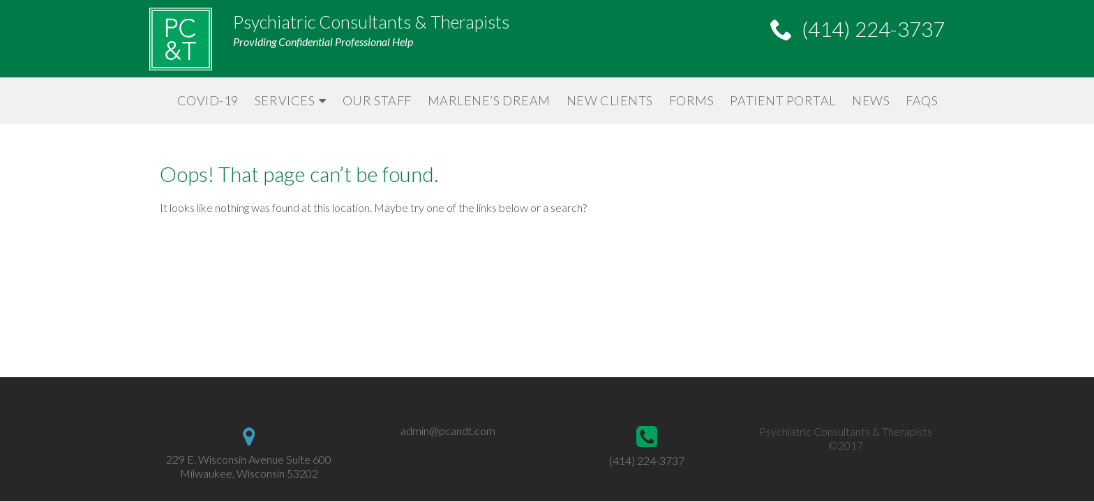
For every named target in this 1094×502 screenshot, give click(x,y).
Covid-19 (208, 100)
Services (285, 100)
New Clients (610, 100)
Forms (691, 100)
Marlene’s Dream (489, 100)
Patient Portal (783, 100)
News (871, 100)
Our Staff (377, 100)
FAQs (922, 100)
